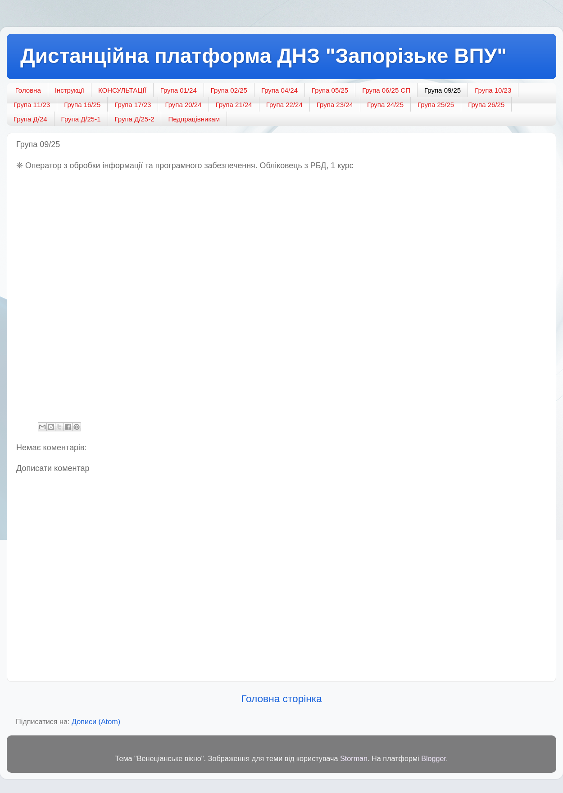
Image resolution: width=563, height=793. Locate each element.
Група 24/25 (385, 104)
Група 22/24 (284, 104)
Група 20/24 (183, 104)
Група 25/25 (436, 104)
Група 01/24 (178, 90)
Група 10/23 (493, 90)
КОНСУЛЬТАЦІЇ (122, 90)
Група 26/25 (486, 104)
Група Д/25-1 (81, 119)
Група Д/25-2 (134, 119)
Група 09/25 (442, 90)
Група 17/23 (132, 104)
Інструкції (69, 90)
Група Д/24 (30, 119)
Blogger (433, 758)
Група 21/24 (234, 104)
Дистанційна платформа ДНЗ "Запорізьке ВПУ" (263, 55)
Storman (354, 758)
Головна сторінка (281, 698)
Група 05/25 (330, 90)
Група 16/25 (82, 104)
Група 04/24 (279, 90)
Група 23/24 (335, 104)
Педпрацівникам (193, 119)
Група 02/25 (229, 90)
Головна (28, 90)
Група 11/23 (32, 104)
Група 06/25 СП (386, 90)
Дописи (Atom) (96, 721)
